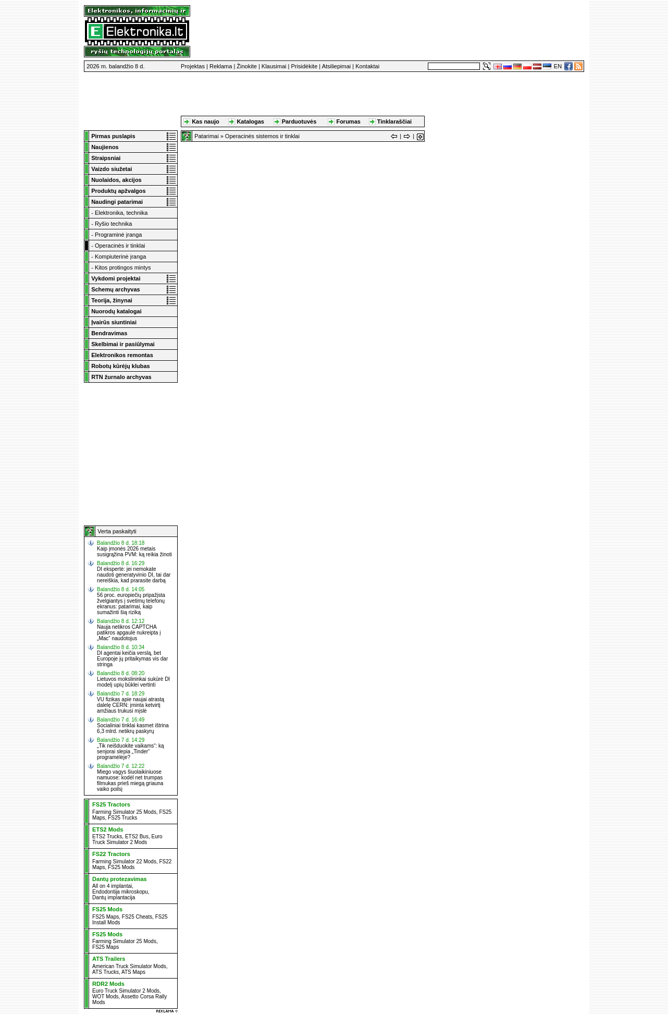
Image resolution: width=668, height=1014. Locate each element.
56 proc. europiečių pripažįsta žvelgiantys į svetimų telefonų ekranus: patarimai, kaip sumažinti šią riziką (131, 603)
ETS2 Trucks (107, 836)
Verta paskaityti (117, 531)
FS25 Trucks (122, 818)
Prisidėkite (304, 66)
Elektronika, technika (121, 213)
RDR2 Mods (108, 984)
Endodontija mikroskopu (120, 892)
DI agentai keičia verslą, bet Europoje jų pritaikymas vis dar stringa (132, 658)
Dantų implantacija (113, 897)
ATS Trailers (108, 959)
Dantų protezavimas (119, 879)
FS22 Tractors (111, 854)
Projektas (193, 66)
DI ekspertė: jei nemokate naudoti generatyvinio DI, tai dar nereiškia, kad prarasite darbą (133, 574)
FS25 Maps (105, 917)
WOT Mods (105, 996)
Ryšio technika (113, 224)
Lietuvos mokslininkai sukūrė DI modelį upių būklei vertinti (133, 682)
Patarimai (206, 136)
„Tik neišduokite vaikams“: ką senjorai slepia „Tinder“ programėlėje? (130, 751)
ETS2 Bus (137, 836)
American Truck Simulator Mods (129, 966)
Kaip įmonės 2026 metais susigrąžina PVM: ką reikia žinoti (134, 551)
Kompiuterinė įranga (120, 256)
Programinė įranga (118, 234)
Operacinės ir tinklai (120, 245)
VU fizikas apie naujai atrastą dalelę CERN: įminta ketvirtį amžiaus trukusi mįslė (130, 705)
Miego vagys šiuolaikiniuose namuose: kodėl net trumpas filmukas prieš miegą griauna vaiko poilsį (130, 780)
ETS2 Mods (107, 829)
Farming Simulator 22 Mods (124, 861)
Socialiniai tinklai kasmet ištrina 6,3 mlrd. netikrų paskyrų (133, 728)
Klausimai (274, 66)
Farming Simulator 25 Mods (124, 812)
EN (558, 66)
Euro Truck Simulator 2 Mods (127, 839)
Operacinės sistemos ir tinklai (262, 136)
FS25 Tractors (111, 804)
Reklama (220, 66)
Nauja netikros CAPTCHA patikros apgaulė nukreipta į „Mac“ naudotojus (128, 632)
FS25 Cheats (137, 917)
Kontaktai (367, 66)
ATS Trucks (105, 972)
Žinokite (247, 66)
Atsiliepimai (336, 66)
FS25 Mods (121, 867)
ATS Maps (133, 972)
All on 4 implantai (112, 886)
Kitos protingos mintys (123, 267)
